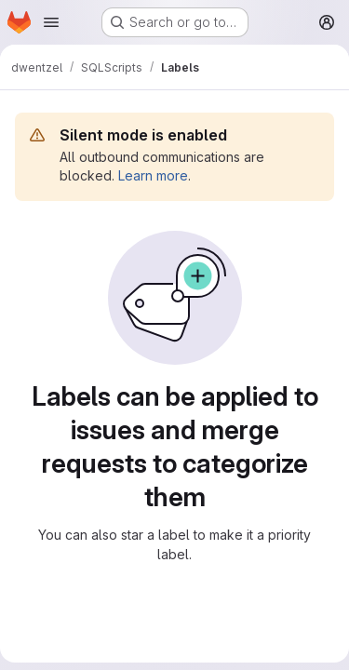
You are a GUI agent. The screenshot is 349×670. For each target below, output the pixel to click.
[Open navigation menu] (51, 22)
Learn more (153, 175)
